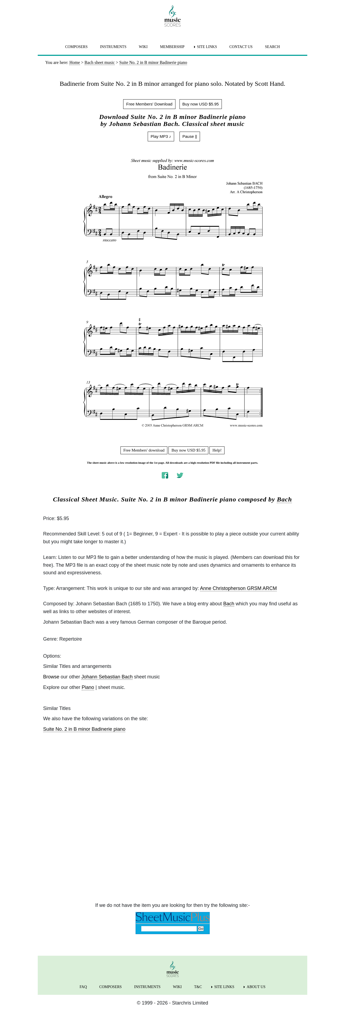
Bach (284, 499)
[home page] (172, 15)
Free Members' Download (149, 104)
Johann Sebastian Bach (107, 676)
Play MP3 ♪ (161, 136)
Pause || (189, 136)
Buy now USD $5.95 (200, 104)
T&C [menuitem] (198, 987)
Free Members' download (144, 450)
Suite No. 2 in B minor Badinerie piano (84, 729)
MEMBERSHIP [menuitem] (172, 47)
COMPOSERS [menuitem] (76, 47)
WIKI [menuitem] (143, 47)
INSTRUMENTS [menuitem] (113, 47)
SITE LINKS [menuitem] (207, 47)
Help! (217, 450)
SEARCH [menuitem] (272, 47)
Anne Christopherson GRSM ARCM (238, 588)
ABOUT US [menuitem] (256, 987)
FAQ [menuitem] (83, 987)
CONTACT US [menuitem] (241, 47)
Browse (51, 676)
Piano (88, 687)
